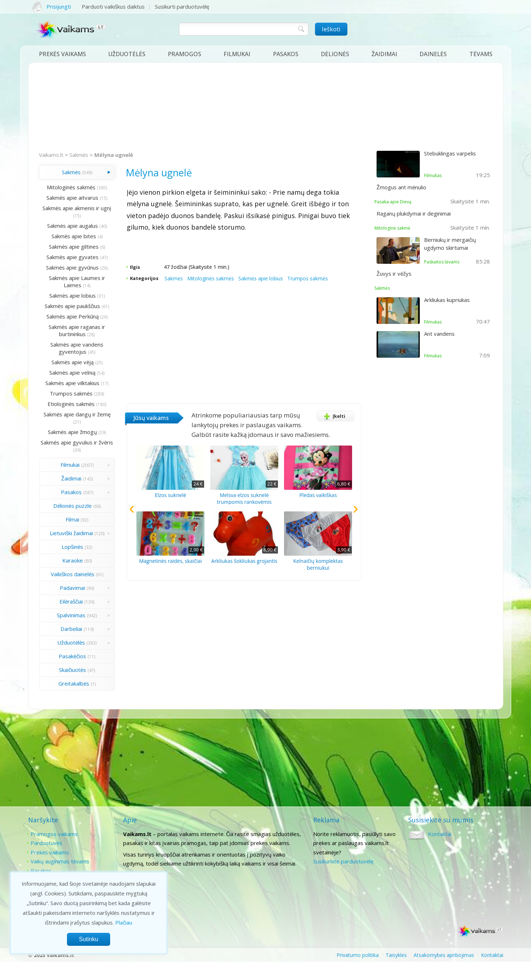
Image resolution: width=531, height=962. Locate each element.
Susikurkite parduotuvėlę (343, 861)
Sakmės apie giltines (74, 246)
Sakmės (78, 154)
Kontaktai (439, 833)
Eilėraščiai (71, 601)
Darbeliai (71, 628)
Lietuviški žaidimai (71, 533)
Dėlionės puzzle (72, 505)
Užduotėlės (126, 54)
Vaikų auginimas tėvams (60, 861)
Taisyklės (396, 955)
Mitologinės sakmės (71, 187)
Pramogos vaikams (54, 833)
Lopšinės (72, 546)
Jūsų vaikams (151, 418)
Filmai (72, 519)
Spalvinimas (71, 615)
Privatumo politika (358, 955)
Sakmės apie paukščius (72, 306)
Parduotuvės (46, 842)
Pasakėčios (72, 656)
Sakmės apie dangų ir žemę (77, 414)
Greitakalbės (73, 683)
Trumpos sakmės (71, 393)
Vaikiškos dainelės (72, 574)
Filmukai (237, 54)
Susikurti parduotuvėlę (182, 6)
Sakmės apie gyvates (72, 257)
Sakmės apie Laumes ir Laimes (77, 281)
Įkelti (333, 416)
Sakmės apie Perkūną (72, 316)
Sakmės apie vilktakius (72, 383)
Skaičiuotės (72, 669)
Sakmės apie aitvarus (72, 197)
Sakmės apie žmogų (72, 431)
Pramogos (184, 54)
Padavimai (72, 587)
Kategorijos (144, 278)
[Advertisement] (265, 107)
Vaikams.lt (51, 154)
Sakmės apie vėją (72, 362)
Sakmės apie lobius (72, 295)
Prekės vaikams (62, 54)
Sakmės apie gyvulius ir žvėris (77, 442)
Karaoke (72, 560)
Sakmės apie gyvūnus (72, 267)
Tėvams (480, 54)
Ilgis (135, 267)
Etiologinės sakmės (71, 403)
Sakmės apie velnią (72, 372)
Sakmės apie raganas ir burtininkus (77, 330)
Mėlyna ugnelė (113, 154)
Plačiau (123, 922)
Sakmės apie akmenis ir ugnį (76, 208)
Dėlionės (335, 54)
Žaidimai (384, 54)
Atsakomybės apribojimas (444, 955)
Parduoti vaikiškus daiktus (113, 6)
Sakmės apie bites (73, 236)
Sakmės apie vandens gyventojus (76, 348)
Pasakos (285, 54)
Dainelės (433, 54)
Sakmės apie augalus (72, 225)
